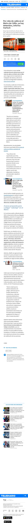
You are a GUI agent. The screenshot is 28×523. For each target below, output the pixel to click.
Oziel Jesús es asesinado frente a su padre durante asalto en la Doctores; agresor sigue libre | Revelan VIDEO (17, 426)
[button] (4, 59)
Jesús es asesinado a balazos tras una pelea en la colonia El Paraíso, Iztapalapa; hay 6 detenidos (17, 418)
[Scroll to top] (25, 496)
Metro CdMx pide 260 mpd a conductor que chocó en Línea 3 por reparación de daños (17, 184)
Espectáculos (17, 7)
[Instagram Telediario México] (16, 511)
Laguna (16, 1)
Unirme (19, 64)
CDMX (2, 1)
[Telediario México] (14, 4)
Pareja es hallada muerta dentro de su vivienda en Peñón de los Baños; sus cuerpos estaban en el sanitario (16, 435)
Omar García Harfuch (9, 81)
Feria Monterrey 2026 (20, 9)
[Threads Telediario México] (20, 511)
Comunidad (8, 7)
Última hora (3, 7)
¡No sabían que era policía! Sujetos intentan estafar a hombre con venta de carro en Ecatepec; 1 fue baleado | (17, 410)
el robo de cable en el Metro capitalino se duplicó (14, 149)
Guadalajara (12, 1)
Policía (12, 7)
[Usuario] (26, 4)
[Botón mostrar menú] (1, 4)
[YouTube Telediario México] (23, 511)
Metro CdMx (8, 351)
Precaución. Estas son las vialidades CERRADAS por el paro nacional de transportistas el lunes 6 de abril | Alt (16, 444)
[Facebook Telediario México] (9, 511)
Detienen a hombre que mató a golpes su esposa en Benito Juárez (18, 265)
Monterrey (6, 1)
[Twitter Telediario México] (13, 511)
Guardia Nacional (8, 195)
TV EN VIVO (24, 1)
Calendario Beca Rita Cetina (11, 9)
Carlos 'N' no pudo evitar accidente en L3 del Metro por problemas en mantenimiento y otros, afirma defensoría (18, 107)
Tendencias (22, 7)
